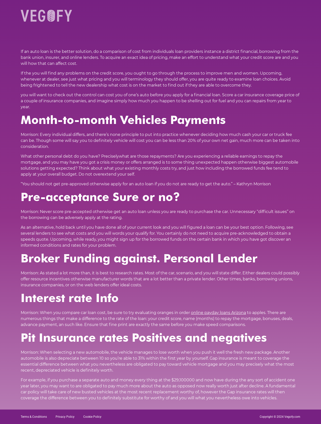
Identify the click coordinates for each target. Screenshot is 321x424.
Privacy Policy (65, 417)
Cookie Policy (92, 417)
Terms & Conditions (34, 417)
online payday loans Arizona (218, 312)
